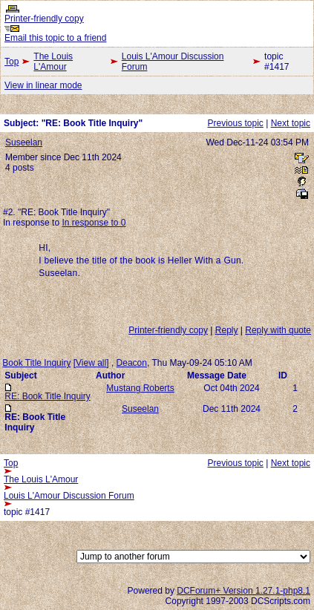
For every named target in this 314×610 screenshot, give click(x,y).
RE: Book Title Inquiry (47, 396)
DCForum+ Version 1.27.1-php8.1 (243, 591)
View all (91, 363)
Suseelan (23, 142)
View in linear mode (43, 85)
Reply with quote (278, 330)
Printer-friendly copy (44, 18)
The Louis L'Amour (53, 61)
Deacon (132, 363)
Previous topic (235, 123)
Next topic (290, 123)
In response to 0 (93, 222)
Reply (226, 330)
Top (11, 61)
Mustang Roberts (140, 388)
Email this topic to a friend (55, 38)
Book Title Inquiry (36, 363)
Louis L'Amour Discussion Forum (173, 61)
